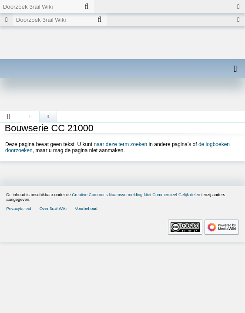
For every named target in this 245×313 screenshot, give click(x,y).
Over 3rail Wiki (53, 208)
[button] (9, 116)
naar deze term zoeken (120, 144)
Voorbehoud (86, 208)
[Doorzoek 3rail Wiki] (39, 6)
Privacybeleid (18, 208)
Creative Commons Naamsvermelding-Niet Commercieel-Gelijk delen (136, 194)
